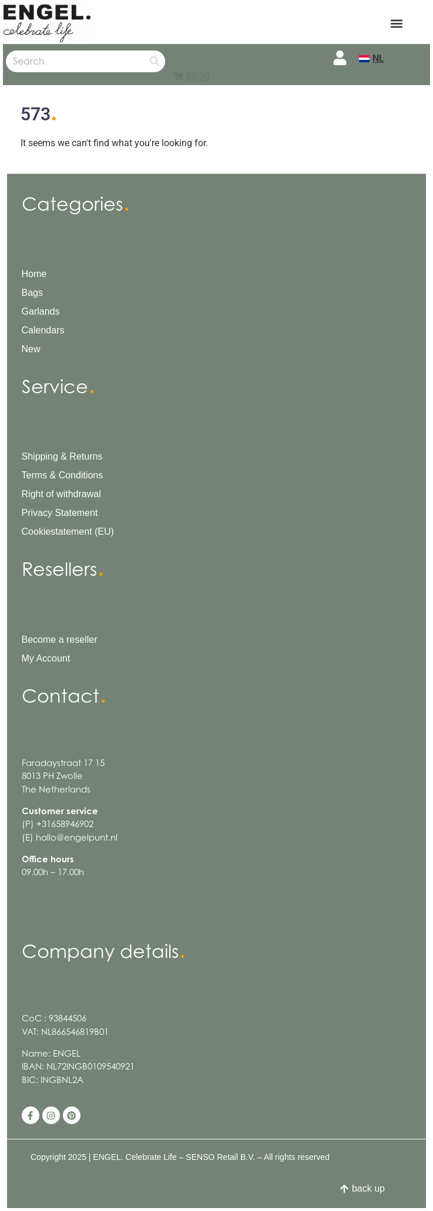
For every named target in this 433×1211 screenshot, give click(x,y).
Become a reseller (60, 640)
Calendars (43, 330)
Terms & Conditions (62, 475)
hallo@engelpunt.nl (77, 837)
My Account (46, 658)
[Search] (154, 61)
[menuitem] (371, 58)
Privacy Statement (60, 513)
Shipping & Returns (62, 456)
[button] (399, 23)
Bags (32, 293)
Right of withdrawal (61, 494)
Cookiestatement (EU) (68, 532)
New (31, 349)
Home (34, 274)
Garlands (41, 311)
